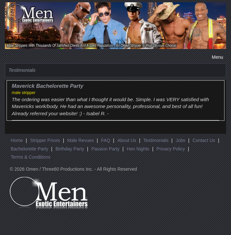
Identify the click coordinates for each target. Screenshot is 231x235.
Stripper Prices (45, 140)
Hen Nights (138, 148)
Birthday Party (69, 148)
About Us (126, 140)
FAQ (105, 140)
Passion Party (105, 148)
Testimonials (155, 140)
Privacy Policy (171, 148)
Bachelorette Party (29, 148)
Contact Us (203, 140)
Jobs (180, 140)
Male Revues (80, 140)
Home (17, 140)
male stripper (24, 92)
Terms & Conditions (30, 157)
